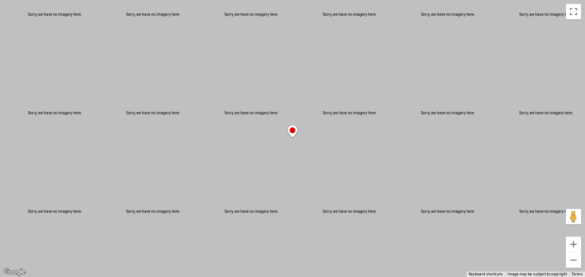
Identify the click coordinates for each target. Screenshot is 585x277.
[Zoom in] (573, 244)
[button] (292, 131)
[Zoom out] (573, 260)
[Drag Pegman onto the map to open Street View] (573, 216)
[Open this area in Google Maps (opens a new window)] (14, 272)
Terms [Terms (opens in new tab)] (577, 274)
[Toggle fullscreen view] (573, 11)
